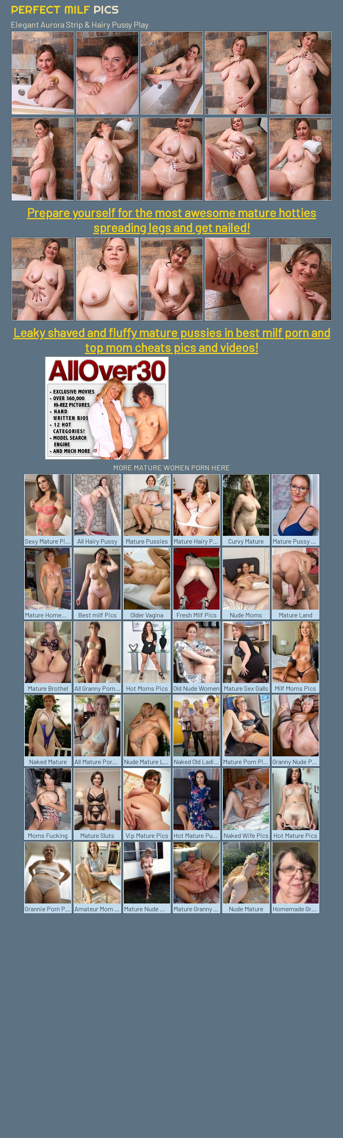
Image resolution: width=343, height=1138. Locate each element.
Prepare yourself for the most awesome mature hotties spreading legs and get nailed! (171, 220)
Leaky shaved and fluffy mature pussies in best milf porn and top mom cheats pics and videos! (171, 339)
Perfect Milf (65, 9)
